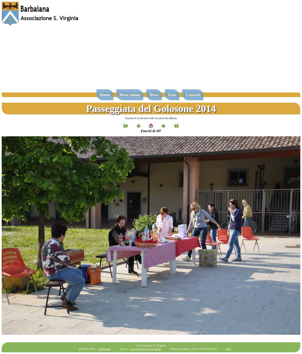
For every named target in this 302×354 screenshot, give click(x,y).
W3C (228, 349)
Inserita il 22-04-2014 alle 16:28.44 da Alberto (151, 118)
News (154, 94)
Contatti (192, 94)
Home (105, 94)
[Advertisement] (151, 59)
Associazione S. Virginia (151, 345)
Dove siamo (130, 94)
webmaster (104, 349)
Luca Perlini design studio (145, 349)
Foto (172, 94)
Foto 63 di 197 (151, 131)
